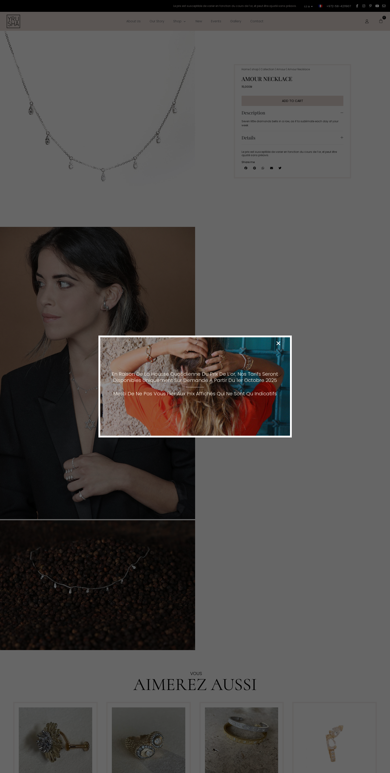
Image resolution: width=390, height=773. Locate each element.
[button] (278, 343)
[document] (195, 386)
